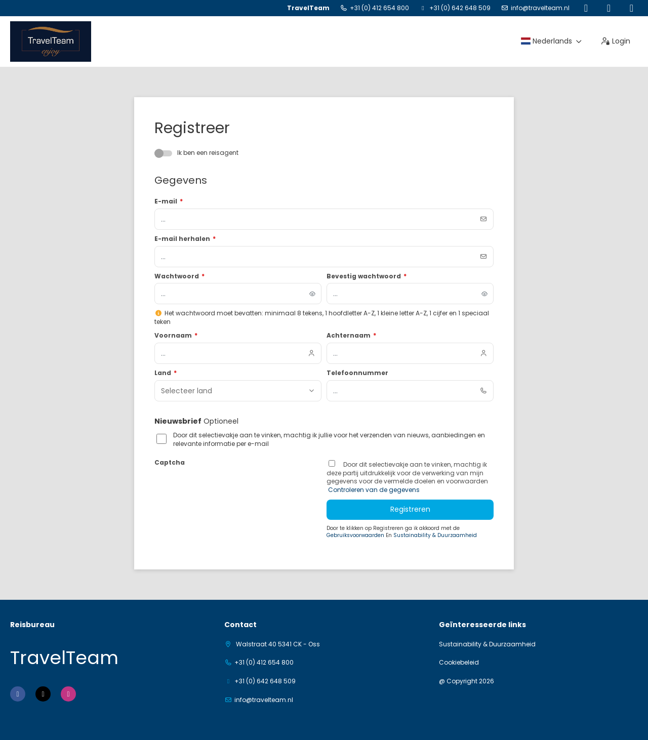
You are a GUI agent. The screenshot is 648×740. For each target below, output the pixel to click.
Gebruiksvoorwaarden (356, 535)
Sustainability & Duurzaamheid (435, 535)
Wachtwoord (179, 276)
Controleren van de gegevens (373, 489)
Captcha (169, 463)
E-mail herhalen (185, 239)
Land (165, 373)
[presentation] (231, 489)
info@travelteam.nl (540, 8)
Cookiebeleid (459, 663)
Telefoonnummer (357, 373)
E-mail (168, 201)
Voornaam (175, 336)
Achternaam (351, 336)
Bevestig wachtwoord (367, 276)
